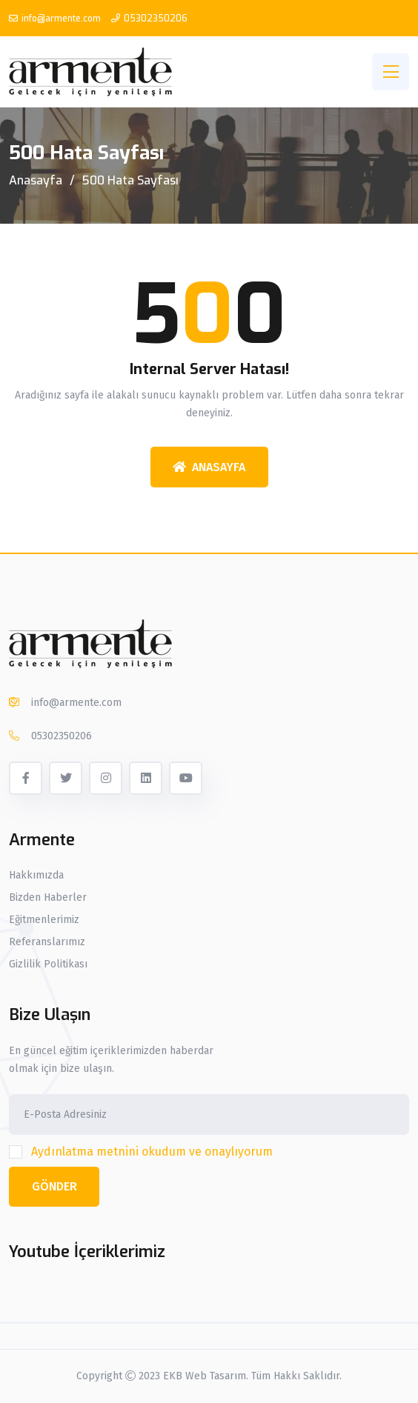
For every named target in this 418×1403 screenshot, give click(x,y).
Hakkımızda (36, 875)
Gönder (54, 1186)
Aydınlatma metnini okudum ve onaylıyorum (152, 1151)
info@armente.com (61, 18)
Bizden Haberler (48, 898)
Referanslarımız (47, 942)
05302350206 (156, 18)
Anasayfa (35, 180)
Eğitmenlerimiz (44, 920)
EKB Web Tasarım (204, 1376)
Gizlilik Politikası (48, 964)
